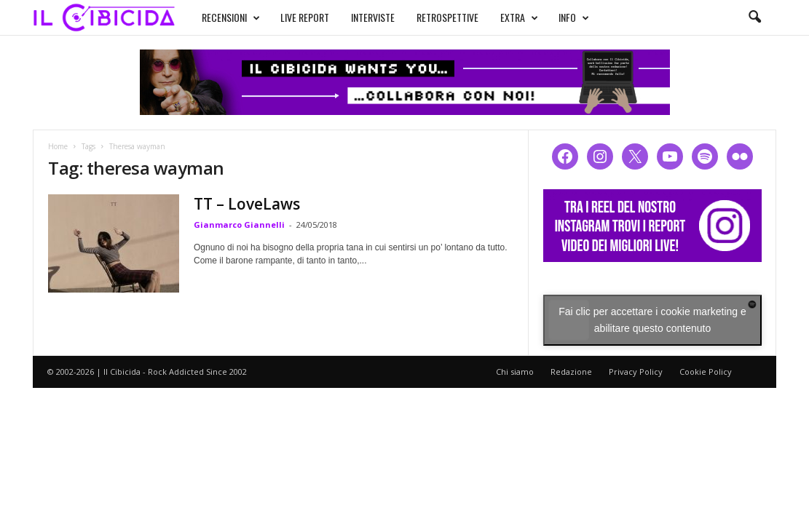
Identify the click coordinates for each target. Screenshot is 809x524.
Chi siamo (515, 371)
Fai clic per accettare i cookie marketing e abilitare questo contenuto (652, 320)
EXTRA (519, 17)
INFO (574, 17)
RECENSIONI (231, 17)
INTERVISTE (373, 17)
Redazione (571, 371)
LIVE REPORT (304, 17)
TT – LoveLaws (247, 204)
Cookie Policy (705, 371)
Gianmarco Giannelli (239, 224)
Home (58, 146)
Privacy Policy (636, 371)
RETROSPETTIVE (447, 17)
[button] (754, 17)
